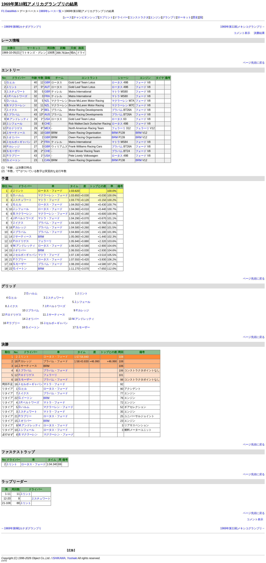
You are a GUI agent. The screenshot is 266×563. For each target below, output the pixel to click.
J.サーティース (16, 132)
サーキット (184, 17)
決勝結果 (259, 33)
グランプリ (169, 17)
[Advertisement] (139, 543)
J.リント (12, 87)
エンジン (155, 17)
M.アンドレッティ (18, 119)
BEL (47, 109)
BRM (115, 132)
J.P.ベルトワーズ (17, 96)
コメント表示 (242, 33)
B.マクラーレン (16, 105)
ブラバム (117, 109)
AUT (47, 87)
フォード (141, 82)
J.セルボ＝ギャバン (18, 141)
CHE (47, 123)
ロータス (117, 82)
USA (47, 119)
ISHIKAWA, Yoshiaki (64, 558)
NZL (47, 100)
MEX (47, 128)
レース (68, 17)
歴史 (195, 17)
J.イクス (12, 109)
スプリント (106, 17)
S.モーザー (13, 151)
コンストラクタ (139, 17)
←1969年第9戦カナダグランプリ (21, 26)
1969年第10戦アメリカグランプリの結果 (39, 4)
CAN (47, 160)
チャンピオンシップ (85, 17)
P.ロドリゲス (14, 128)
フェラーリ (118, 128)
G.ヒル (11, 82)
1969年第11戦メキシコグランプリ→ (242, 26)
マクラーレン (120, 100)
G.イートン (13, 160)
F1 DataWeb (9, 11)
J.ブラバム (13, 114)
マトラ (116, 91)
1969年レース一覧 (50, 11)
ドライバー (121, 17)
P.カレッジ (13, 146)
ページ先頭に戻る (254, 62)
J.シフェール (14, 123)
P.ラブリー (13, 155)
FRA (47, 96)
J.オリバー (13, 137)
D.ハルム (12, 100)
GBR (47, 82)
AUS (47, 114)
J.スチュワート (16, 91)
